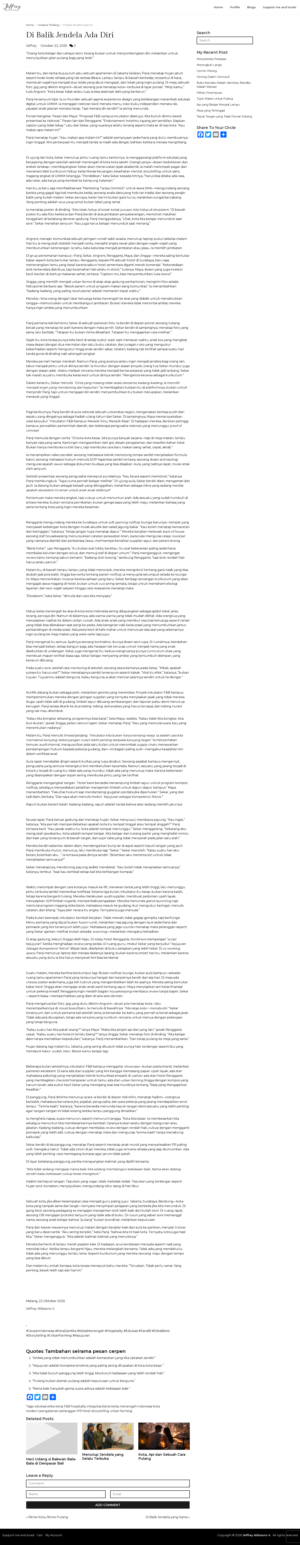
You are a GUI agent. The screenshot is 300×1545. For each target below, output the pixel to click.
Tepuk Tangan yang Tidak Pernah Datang (224, 116)
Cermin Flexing (207, 71)
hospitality (78, 1406)
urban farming (121, 1411)
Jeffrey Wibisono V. (40, 1308)
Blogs (251, 7)
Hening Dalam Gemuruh (213, 77)
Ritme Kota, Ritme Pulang (48, 1517)
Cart (40, 1535)
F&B (67, 1406)
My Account (53, 1535)
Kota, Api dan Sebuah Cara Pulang (161, 1456)
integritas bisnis (98, 1406)
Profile (235, 7)
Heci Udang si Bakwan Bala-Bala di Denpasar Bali (51, 1461)
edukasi (40, 1406)
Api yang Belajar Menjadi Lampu (218, 104)
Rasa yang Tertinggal (211, 110)
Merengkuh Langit (209, 65)
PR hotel (84, 1411)
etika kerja (55, 1406)
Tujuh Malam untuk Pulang (215, 98)
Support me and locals (279, 7)
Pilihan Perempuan (209, 92)
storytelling (100, 1411)
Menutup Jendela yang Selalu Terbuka (103, 1456)
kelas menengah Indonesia (131, 1406)
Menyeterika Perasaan (212, 59)
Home (218, 7)
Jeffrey (31, 46)
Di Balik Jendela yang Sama (167, 1517)
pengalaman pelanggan (57, 1411)
